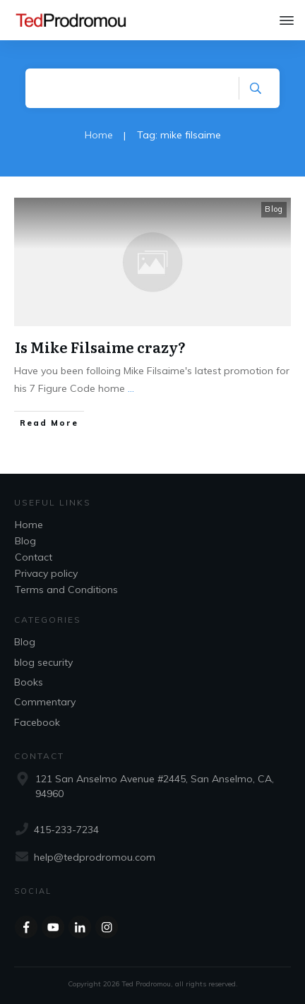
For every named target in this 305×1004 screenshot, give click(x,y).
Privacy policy (46, 573)
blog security (43, 662)
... (131, 388)
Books (28, 682)
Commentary (45, 701)
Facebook (37, 722)
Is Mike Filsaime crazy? (100, 346)
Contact (33, 557)
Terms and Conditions (66, 589)
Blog (274, 209)
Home (29, 524)
